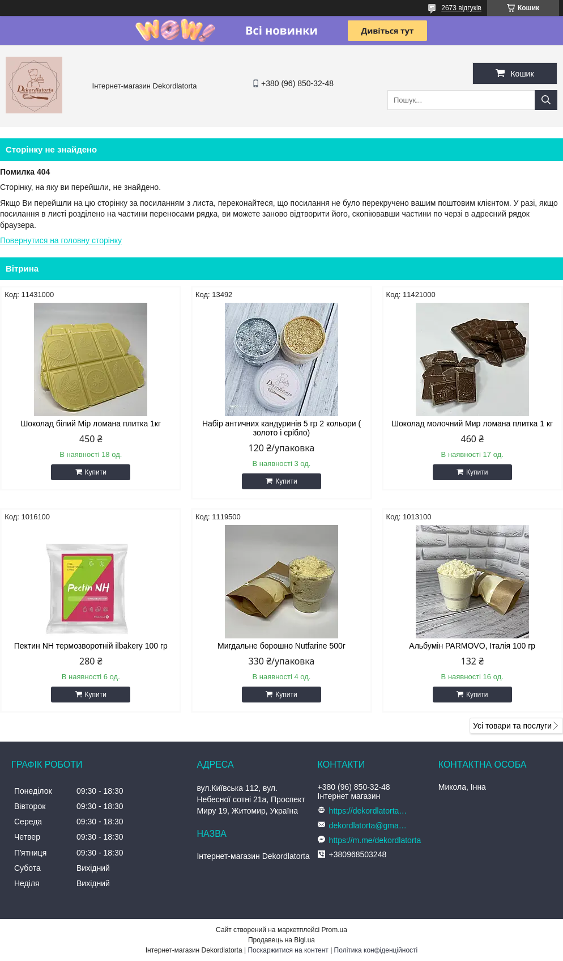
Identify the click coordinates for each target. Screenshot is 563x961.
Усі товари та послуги (512, 725)
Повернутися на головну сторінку (61, 240)
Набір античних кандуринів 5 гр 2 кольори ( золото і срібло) (281, 428)
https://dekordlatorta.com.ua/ (368, 810)
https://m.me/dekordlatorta (375, 840)
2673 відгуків (461, 8)
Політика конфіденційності (376, 950)
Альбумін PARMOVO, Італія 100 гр (472, 645)
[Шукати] (546, 100)
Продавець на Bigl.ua (281, 940)
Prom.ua (334, 930)
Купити (95, 472)
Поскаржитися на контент (288, 950)
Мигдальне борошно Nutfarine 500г (281, 645)
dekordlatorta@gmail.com (368, 825)
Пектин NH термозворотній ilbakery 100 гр (91, 645)
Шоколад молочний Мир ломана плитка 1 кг (472, 423)
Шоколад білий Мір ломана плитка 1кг (90, 423)
